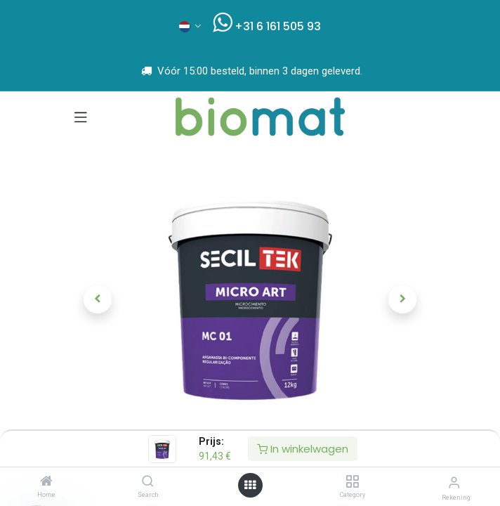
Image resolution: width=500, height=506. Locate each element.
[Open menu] (250, 485)
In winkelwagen (302, 448)
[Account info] (454, 482)
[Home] (46, 482)
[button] (98, 299)
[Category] (352, 482)
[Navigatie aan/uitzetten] (81, 116)
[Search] (147, 482)
